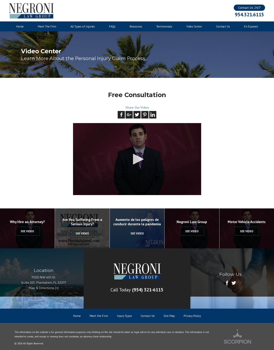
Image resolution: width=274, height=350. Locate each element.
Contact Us (148, 316)
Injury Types (124, 316)
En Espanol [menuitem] (251, 26)
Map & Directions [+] (44, 288)
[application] (137, 159)
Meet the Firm (99, 316)
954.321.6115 (249, 14)
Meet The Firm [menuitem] (47, 26)
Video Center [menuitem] (194, 26)
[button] (137, 159)
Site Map (169, 316)
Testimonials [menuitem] (164, 26)
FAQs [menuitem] (112, 26)
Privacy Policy (192, 316)
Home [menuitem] (20, 26)
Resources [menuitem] (136, 26)
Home (77, 316)
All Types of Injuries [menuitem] (82, 26)
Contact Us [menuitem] (223, 26)
